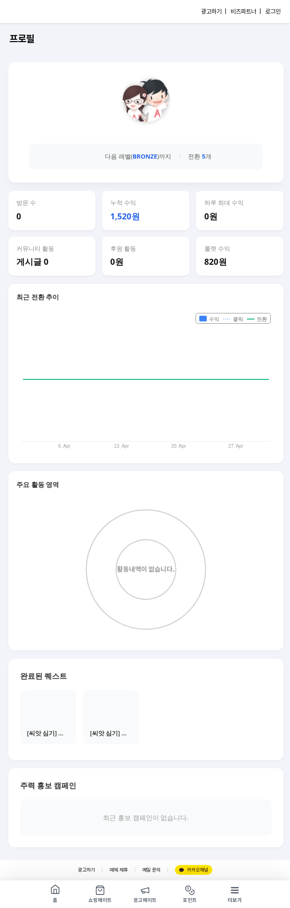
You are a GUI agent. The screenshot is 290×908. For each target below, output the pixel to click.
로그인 (273, 11)
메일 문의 (151, 870)
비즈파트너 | (246, 11)
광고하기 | (213, 11)
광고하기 (86, 870)
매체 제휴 (118, 870)
